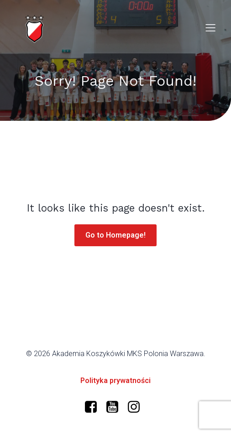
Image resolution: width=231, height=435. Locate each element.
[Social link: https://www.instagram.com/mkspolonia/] (137, 407)
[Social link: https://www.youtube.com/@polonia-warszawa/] (115, 407)
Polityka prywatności (115, 380)
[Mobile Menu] (210, 27)
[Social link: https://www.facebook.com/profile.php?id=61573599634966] (94, 407)
